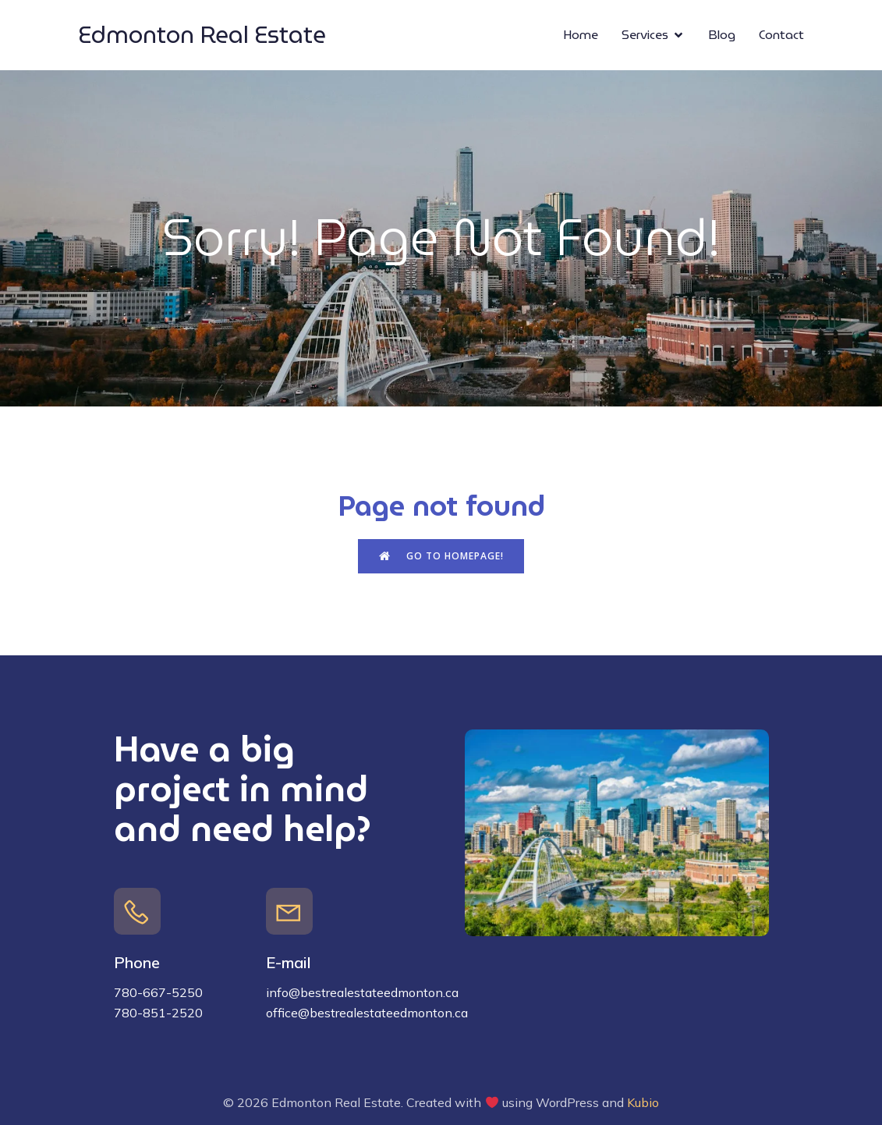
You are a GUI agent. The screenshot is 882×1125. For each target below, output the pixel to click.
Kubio (643, 1102)
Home (580, 34)
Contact (781, 34)
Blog (721, 34)
